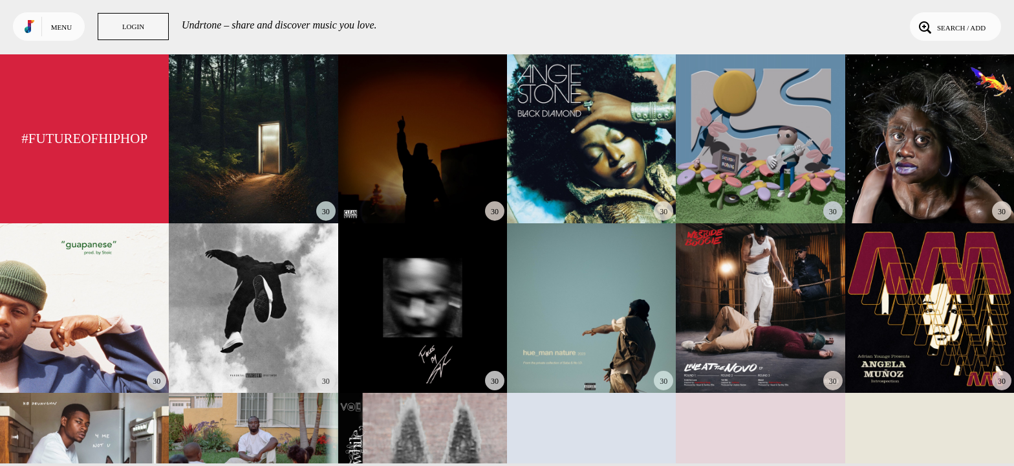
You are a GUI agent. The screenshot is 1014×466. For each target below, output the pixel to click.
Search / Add (951, 26)
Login (133, 26)
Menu (61, 27)
